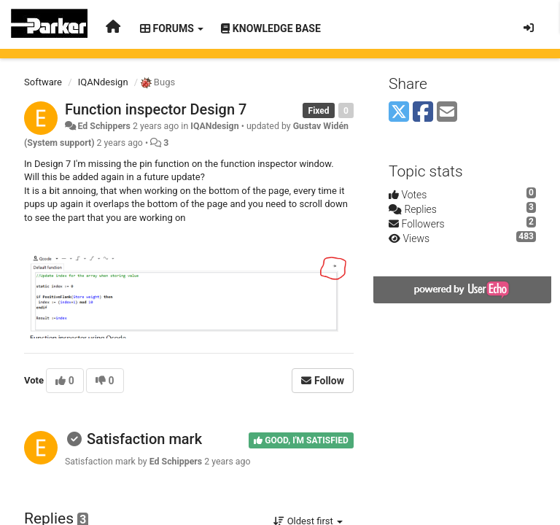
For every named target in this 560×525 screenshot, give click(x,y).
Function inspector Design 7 (155, 109)
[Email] (447, 112)
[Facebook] (423, 112)
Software (43, 82)
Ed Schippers (103, 126)
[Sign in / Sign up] (529, 27)
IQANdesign (103, 82)
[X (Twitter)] (399, 112)
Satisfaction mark (144, 439)
